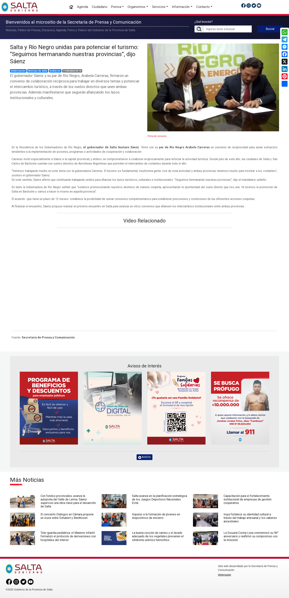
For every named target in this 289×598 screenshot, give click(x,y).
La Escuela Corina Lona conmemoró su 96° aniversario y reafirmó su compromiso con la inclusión (251, 536)
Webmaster (224, 574)
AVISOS (144, 457)
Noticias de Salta (37, 71)
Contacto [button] (203, 7)
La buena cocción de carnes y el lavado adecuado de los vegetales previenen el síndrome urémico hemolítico (158, 536)
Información (181, 7)
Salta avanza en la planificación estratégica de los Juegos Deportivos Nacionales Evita (159, 499)
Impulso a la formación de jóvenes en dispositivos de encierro (156, 516)
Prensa (116, 7)
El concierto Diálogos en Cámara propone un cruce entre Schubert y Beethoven (67, 516)
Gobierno (55, 71)
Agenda (82, 7)
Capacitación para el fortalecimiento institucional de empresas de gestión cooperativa (247, 499)
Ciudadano (99, 7)
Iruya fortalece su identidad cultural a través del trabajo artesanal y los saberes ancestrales (250, 518)
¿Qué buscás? (203, 21)
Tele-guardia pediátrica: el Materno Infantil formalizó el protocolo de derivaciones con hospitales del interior (68, 536)
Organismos (136, 7)
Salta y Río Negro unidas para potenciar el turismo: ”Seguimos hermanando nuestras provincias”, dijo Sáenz (74, 54)
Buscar (270, 29)
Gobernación (18, 71)
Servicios (159, 7)
